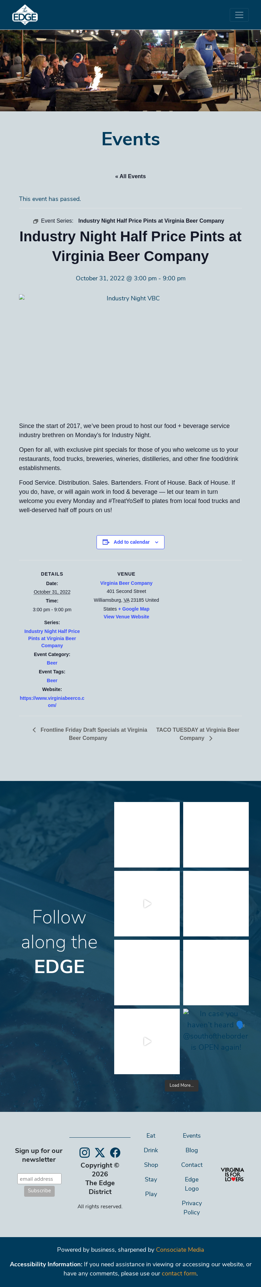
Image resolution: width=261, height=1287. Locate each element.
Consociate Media (180, 1250)
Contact (192, 1165)
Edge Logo (192, 1184)
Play (151, 1194)
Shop (151, 1165)
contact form (179, 1274)
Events (192, 1136)
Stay (151, 1180)
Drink (151, 1151)
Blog (192, 1151)
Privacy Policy (192, 1208)
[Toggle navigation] (239, 15)
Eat (150, 1136)
